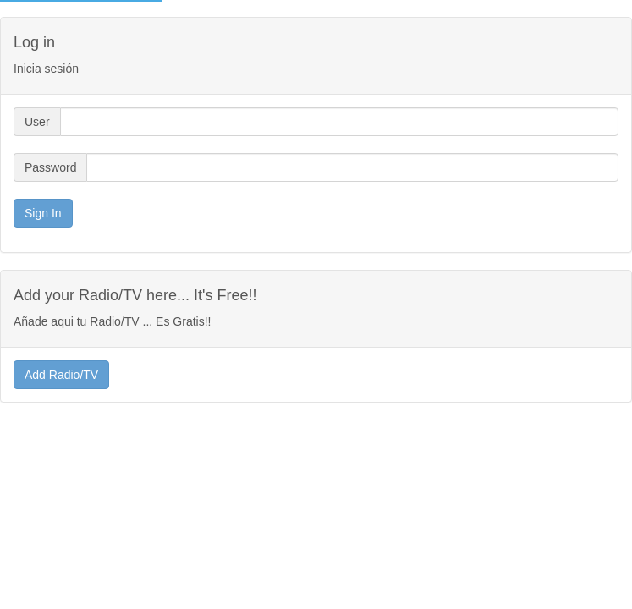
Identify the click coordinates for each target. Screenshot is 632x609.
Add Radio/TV (61, 374)
